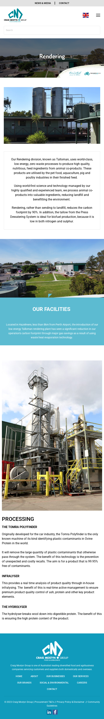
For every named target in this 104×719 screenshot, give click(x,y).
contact (64, 3)
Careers (82, 682)
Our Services (80, 676)
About (34, 676)
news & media (43, 3)
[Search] (96, 30)
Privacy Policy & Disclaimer (70, 702)
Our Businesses (55, 676)
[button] (98, 15)
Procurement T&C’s (44, 702)
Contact (52, 689)
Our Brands (24, 682)
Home (19, 676)
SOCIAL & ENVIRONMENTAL (54, 682)
